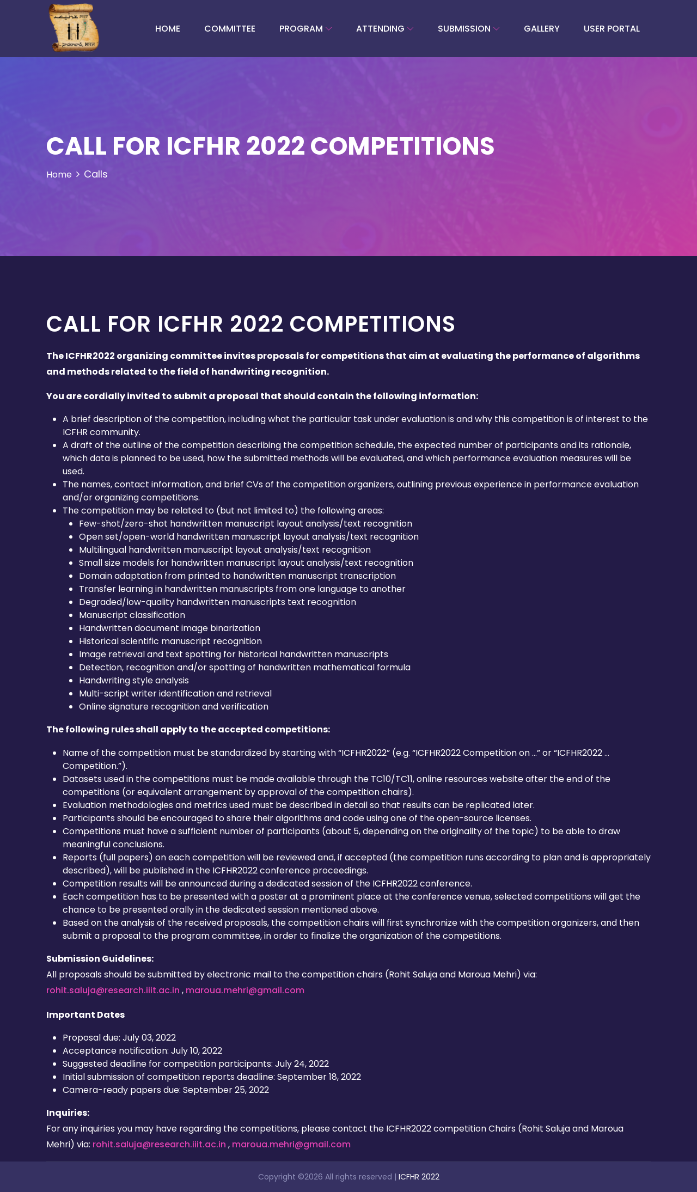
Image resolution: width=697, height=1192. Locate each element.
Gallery (542, 28)
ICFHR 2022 (419, 1176)
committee (229, 28)
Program (301, 28)
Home (167, 28)
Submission (464, 28)
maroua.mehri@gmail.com (245, 990)
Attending (380, 28)
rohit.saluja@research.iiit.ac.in (114, 990)
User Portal (612, 28)
